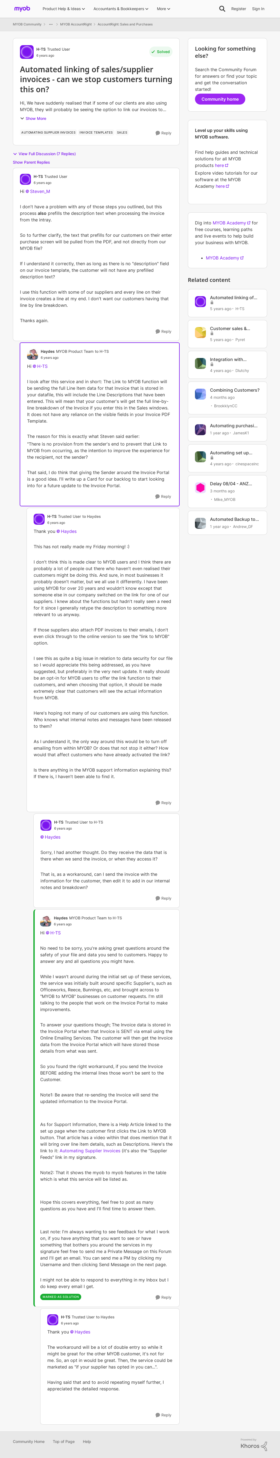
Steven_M (40, 191)
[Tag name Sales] (122, 132)
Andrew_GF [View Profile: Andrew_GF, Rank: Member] (243, 526)
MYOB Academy (229, 223)
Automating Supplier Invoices (90, 1150)
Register (238, 8)
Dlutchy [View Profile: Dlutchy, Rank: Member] (242, 370)
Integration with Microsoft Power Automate (227, 359)
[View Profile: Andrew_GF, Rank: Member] (200, 523)
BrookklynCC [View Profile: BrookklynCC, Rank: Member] (225, 405)
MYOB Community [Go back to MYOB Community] (27, 24)
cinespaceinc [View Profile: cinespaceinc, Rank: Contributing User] (247, 463)
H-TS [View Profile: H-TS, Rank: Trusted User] (41, 49)
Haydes (69, 531)
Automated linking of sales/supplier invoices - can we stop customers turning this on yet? (234, 298)
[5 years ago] (220, 308)
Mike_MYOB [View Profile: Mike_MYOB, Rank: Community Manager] (224, 499)
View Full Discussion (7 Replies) (44, 153)
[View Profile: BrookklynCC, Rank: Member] (200, 394)
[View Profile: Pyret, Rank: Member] (200, 332)
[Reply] (163, 133)
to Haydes (91, 516)
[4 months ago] (222, 397)
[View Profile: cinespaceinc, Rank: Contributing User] (200, 456)
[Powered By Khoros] (254, 1445)
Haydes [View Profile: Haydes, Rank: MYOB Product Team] (48, 351)
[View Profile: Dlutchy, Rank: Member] (200, 363)
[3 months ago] (222, 491)
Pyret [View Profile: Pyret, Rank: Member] (240, 339)
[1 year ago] (219, 433)
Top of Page (64, 1441)
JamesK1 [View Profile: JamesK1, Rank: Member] (241, 433)
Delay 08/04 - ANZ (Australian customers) (234, 484)
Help (87, 1441)
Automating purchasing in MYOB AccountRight (234, 426)
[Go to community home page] (22, 8)
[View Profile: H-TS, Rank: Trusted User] (27, 52)
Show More (33, 118)
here (219, 165)
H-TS (42, 366)
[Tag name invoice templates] (96, 132)
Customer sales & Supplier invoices (228, 328)
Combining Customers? (234, 390)
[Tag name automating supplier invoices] (48, 132)
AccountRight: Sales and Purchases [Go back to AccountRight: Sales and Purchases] (125, 24)
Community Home (29, 1441)
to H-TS (102, 351)
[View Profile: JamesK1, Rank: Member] (200, 429)
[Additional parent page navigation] (51, 24)
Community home (220, 99)
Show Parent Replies (31, 162)
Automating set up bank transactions (229, 453)
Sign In (258, 8)
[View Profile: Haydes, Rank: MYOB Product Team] (32, 354)
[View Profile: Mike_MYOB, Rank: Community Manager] (200, 487)
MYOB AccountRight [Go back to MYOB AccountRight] (76, 24)
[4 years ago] (220, 370)
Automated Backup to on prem (232, 519)
